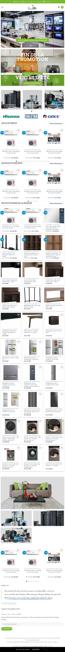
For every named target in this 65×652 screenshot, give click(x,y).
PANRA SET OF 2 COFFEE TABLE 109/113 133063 (31, 331)
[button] (2, 7)
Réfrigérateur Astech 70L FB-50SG (54, 331)
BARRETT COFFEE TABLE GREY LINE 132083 (54, 306)
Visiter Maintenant (57, 123)
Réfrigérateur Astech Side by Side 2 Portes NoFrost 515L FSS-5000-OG (32, 411)
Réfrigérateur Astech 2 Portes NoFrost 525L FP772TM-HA (54, 410)
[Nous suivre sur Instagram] (5, 603)
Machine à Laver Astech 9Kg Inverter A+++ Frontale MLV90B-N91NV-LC (10, 465)
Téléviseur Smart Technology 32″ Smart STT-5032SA (54, 152)
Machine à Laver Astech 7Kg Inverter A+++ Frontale (54, 464)
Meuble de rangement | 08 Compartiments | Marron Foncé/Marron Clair (53, 254)
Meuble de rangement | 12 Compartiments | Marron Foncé (31, 254)
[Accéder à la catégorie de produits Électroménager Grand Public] (32, 99)
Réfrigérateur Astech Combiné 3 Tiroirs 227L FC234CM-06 (8, 384)
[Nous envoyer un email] (12, 603)
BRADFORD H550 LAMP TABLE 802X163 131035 (32, 306)
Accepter (35, 649)
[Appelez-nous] (15, 603)
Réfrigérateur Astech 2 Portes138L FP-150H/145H (31, 358)
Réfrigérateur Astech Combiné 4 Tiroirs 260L (52, 384)
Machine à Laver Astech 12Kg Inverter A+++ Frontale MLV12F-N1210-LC (32, 438)
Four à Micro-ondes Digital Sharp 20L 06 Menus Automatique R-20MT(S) (53, 228)
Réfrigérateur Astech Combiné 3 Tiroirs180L (52, 358)
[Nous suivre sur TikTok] (9, 603)
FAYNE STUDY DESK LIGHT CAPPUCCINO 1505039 (9, 306)
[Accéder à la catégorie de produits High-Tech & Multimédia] (54, 99)
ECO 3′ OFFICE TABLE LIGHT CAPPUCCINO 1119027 (10, 280)
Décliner (45, 649)
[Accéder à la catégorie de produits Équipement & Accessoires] (10, 99)
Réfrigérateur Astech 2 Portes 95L (10, 358)
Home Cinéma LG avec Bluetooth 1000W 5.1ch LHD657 (8, 254)
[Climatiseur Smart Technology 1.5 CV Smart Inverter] (32, 138)
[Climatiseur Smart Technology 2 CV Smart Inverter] (11, 138)
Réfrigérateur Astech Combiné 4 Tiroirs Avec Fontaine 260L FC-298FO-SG (31, 384)
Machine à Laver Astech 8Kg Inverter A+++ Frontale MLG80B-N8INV (32, 465)
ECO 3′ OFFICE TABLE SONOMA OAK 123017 (30, 280)
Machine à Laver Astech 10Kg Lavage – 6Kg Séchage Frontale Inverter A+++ (10, 438)
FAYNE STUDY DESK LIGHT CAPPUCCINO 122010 (53, 280)
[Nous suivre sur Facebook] (2, 603)
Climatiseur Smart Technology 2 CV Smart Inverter (11, 152)
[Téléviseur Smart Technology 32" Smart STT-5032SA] (54, 138)
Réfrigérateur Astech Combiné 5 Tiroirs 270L (8, 410)
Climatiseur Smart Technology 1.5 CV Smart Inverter (32, 152)
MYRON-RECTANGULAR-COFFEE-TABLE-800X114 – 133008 (9, 332)
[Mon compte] (62, 7)
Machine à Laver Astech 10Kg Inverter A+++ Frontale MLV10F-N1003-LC (54, 438)
